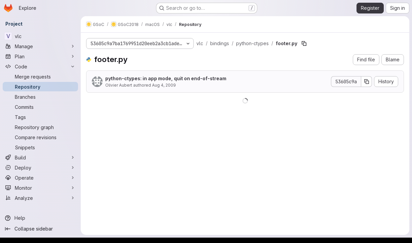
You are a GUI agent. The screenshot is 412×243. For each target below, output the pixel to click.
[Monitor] (40, 187)
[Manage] (40, 46)
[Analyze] (40, 198)
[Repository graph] (40, 127)
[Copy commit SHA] (366, 81)
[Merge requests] (40, 76)
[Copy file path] (304, 43)
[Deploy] (40, 167)
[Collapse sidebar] (40, 229)
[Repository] (40, 86)
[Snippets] (40, 147)
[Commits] (40, 107)
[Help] (40, 218)
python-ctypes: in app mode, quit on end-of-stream (165, 78)
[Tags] (40, 117)
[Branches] (40, 96)
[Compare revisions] (40, 137)
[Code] (40, 66)
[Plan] (40, 56)
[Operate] (40, 177)
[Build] (40, 157)
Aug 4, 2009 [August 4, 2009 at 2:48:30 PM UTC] (164, 85)
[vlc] (40, 36)
